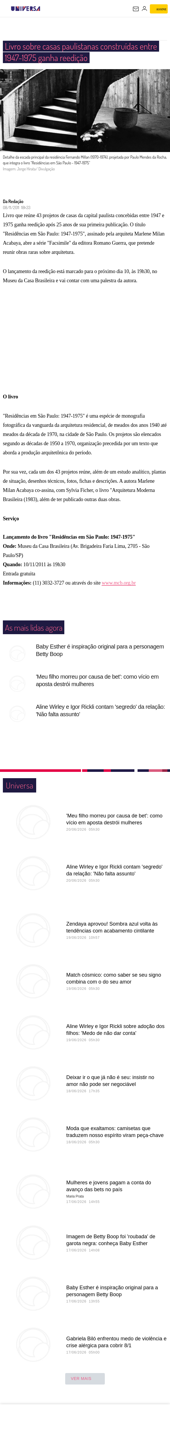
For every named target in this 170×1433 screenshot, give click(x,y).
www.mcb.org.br (119, 583)
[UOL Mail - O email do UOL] (135, 8)
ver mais (85, 1379)
